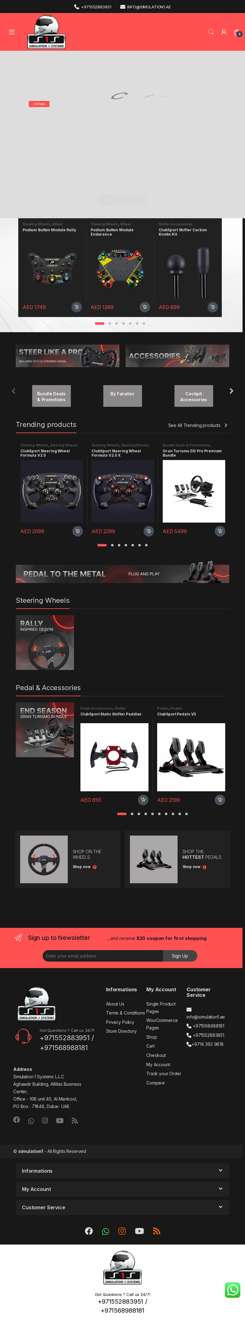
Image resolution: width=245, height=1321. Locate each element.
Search (211, 31)
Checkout (156, 1055)
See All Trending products (194, 425)
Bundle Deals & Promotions (186, 445)
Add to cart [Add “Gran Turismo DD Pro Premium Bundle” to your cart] (220, 531)
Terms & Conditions (125, 1012)
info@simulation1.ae (145, 6)
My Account (158, 1064)
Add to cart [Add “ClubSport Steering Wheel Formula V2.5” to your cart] (77, 531)
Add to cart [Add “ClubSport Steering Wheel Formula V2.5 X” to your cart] (149, 531)
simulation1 (30, 1151)
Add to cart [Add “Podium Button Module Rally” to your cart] (76, 307)
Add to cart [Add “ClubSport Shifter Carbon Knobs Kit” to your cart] (213, 307)
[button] (99, 323)
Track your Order (163, 1073)
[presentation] (231, 391)
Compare (155, 1082)
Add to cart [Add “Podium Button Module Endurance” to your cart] (145, 307)
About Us (115, 1003)
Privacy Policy (120, 1022)
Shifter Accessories (175, 224)
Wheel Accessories (43, 226)
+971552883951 (92, 6)
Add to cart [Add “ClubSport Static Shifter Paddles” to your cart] (143, 800)
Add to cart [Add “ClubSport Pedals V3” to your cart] (220, 800)
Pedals (163, 708)
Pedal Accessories (96, 708)
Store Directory (121, 1031)
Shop (151, 1037)
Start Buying (39, 104)
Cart (150, 1046)
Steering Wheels (36, 224)
